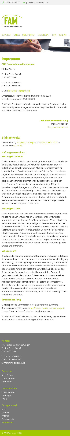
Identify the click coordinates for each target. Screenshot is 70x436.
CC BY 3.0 (17, 145)
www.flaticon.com (49, 142)
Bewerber (6, 35)
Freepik (31, 142)
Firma (53, 35)
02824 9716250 (12, 2)
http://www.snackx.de (57, 127)
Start (4, 409)
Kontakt (63, 35)
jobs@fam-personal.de (37, 2)
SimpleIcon (22, 142)
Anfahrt (5, 416)
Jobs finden (17, 35)
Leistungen (43, 35)
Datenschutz (8, 419)
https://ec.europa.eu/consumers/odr (46, 308)
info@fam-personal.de (19, 90)
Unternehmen (28, 35)
